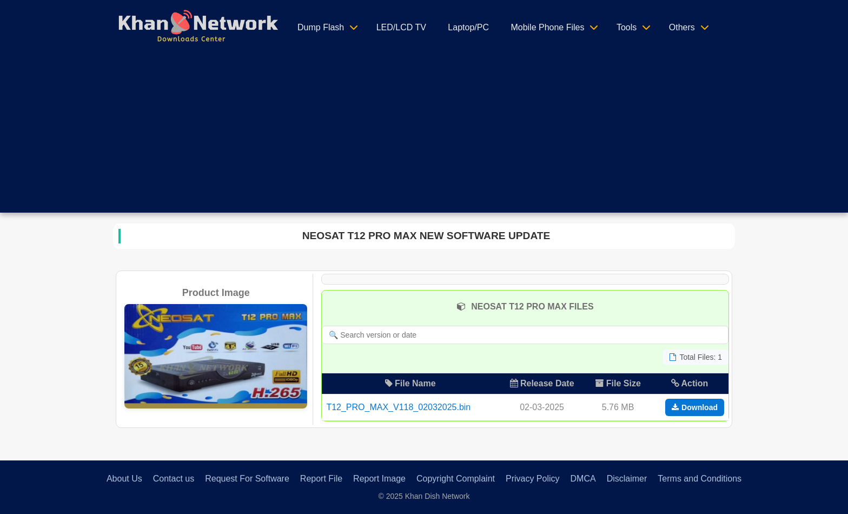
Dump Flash (320, 27)
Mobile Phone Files (547, 27)
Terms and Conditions (699, 478)
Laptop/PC (468, 27)
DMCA (583, 478)
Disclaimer (627, 478)
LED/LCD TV (401, 27)
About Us (124, 478)
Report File (321, 478)
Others (682, 27)
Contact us (173, 478)
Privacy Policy (533, 478)
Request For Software (247, 478)
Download (695, 407)
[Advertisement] (424, 137)
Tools (627, 27)
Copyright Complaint (455, 478)
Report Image (379, 478)
